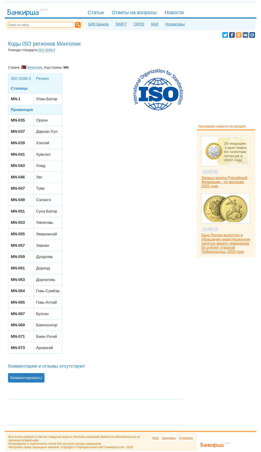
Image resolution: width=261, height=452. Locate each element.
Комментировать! (26, 377)
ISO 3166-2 (46, 50)
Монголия (34, 67)
